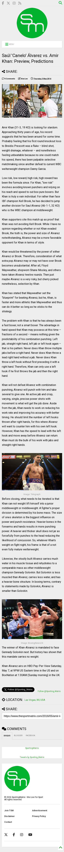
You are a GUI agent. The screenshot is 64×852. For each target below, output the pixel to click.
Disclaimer (9, 816)
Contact (8, 822)
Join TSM (9, 810)
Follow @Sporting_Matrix (49, 691)
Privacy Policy (39, 816)
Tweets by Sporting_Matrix (32, 757)
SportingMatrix (32, 748)
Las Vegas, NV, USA (35, 700)
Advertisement (39, 810)
